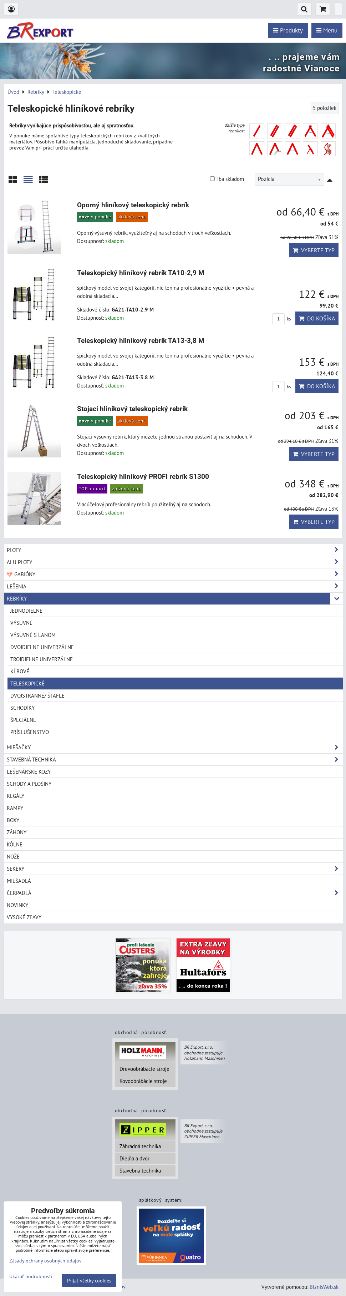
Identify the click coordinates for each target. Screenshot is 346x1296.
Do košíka (317, 318)
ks (281, 319)
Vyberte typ (314, 250)
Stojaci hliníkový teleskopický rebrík (132, 409)
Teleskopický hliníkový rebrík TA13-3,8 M (140, 340)
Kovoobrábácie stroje (143, 1080)
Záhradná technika (140, 1146)
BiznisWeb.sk (324, 1286)
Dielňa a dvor (134, 1158)
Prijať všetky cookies (89, 1280)
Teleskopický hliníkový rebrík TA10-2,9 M (140, 273)
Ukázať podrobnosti (30, 1276)
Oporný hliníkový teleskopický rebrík (133, 205)
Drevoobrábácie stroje (144, 1068)
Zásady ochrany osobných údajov (45, 1260)
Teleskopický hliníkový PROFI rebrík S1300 (143, 476)
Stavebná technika (140, 1170)
